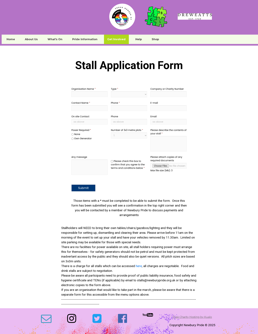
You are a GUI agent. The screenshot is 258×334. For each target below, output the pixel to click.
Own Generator (81, 138)
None (75, 134)
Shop (155, 39)
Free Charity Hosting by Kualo (192, 317)
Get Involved (116, 39)
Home (11, 39)
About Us (31, 39)
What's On (55, 39)
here (139, 266)
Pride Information (84, 39)
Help (138, 39)
